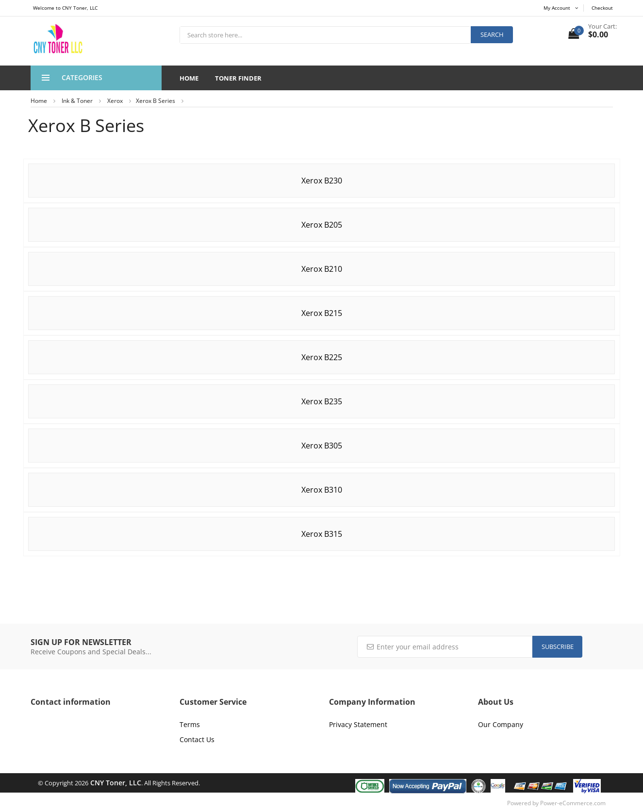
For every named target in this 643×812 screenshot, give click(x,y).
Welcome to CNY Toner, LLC (65, 7)
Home (189, 78)
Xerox (115, 101)
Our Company (500, 724)
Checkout (602, 7)
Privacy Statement (358, 724)
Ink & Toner (77, 101)
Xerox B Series (155, 101)
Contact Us (197, 739)
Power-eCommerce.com (573, 803)
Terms (190, 724)
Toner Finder (238, 78)
